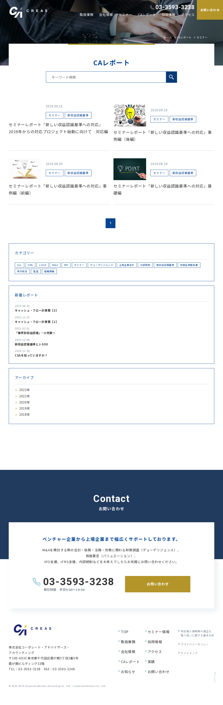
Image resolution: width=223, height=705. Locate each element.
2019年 (25, 414)
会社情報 (106, 14)
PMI (89, 266)
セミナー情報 (153, 639)
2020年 (25, 407)
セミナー (125, 14)
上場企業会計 (171, 266)
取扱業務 (86, 14)
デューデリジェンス (138, 266)
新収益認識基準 (30, 273)
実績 (146, 663)
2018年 (25, 422)
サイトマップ (185, 659)
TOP (119, 639)
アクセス (188, 14)
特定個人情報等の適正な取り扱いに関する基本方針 (195, 641)
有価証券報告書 (61, 273)
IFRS (38, 266)
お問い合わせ (153, 671)
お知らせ (123, 671)
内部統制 (197, 266)
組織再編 (126, 273)
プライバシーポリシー (192, 652)
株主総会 (88, 273)
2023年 (25, 392)
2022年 (25, 400)
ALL (22, 266)
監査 (107, 273)
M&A (74, 266)
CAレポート (147, 14)
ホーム (168, 37)
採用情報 (169, 14)
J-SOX (56, 266)
